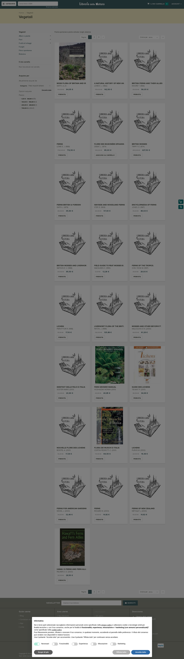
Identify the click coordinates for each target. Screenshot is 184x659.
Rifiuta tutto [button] (121, 652)
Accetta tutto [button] (140, 652)
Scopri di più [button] (43, 652)
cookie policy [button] (57, 630)
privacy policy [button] (106, 625)
